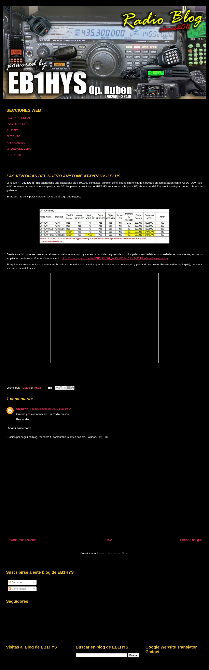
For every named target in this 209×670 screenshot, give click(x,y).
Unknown (22, 408)
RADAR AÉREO (16, 142)
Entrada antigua (191, 540)
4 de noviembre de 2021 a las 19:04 (50, 408)
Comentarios (18, 588)
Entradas (15, 582)
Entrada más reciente (21, 540)
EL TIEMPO (13, 136)
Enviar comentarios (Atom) (112, 553)
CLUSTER (12, 130)
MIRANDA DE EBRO (18, 148)
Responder (22, 419)
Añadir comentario (19, 428)
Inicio (108, 540)
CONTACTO (13, 155)
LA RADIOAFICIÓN (17, 123)
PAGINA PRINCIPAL (18, 117)
